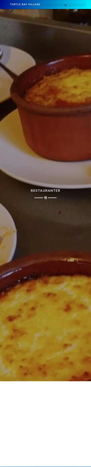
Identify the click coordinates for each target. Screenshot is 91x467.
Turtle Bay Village (25, 4)
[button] (66, 5)
